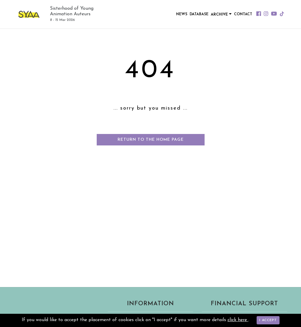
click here (238, 320)
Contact (243, 14)
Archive (221, 14)
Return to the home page (151, 139)
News (181, 14)
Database (199, 14)
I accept (268, 320)
